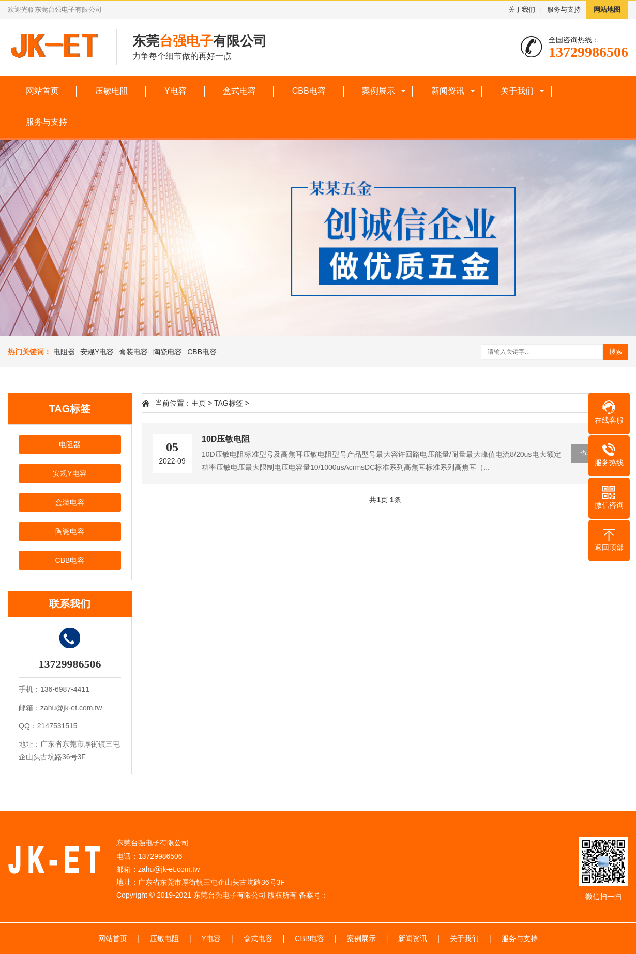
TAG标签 (228, 403)
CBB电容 (309, 90)
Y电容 (175, 90)
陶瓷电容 (167, 352)
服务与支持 (564, 9)
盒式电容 (239, 90)
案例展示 (378, 90)
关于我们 (521, 9)
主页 (198, 403)
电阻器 (64, 352)
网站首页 (42, 90)
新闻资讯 (447, 90)
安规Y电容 (97, 352)
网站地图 (607, 9)
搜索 (616, 351)
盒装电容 (133, 352)
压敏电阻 (111, 90)
